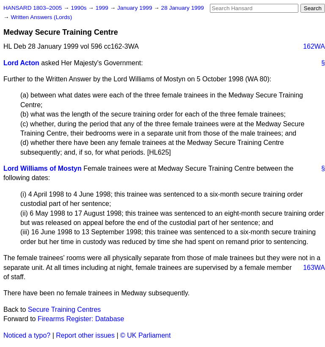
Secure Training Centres (64, 309)
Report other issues (85, 335)
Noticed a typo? (26, 335)
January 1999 (135, 8)
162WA (314, 46)
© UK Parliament (145, 335)
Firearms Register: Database (81, 318)
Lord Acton (21, 63)
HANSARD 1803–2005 (32, 8)
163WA (314, 267)
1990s (79, 8)
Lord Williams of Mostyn (42, 168)
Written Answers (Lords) (41, 17)
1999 (103, 8)
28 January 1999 (182, 8)
